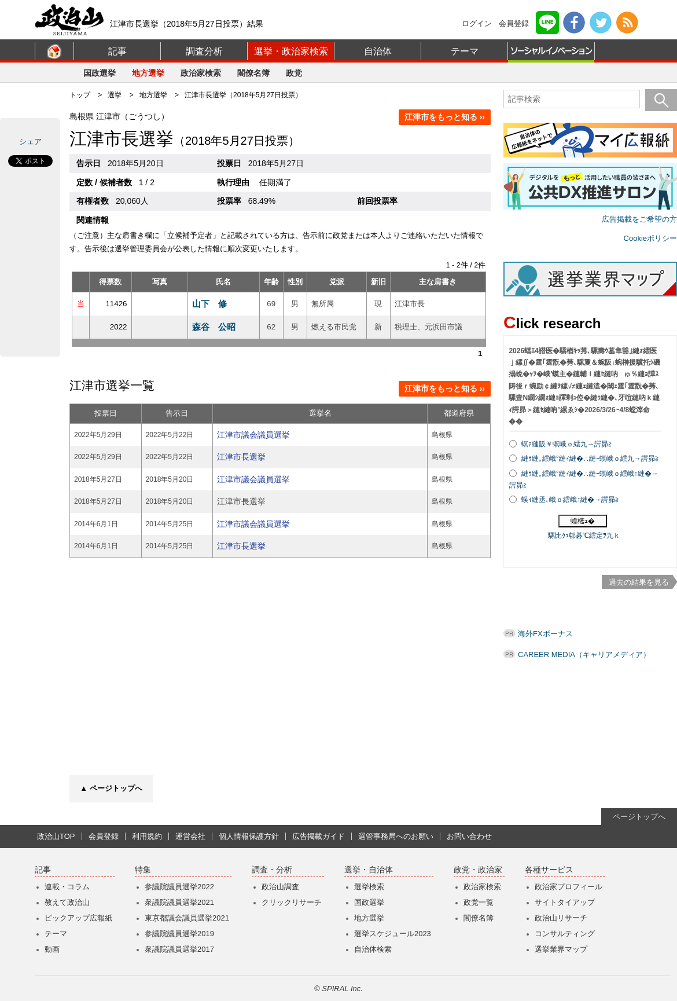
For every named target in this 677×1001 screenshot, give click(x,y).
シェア (30, 141)
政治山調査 (280, 886)
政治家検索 (201, 73)
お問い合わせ (469, 836)
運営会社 (190, 836)
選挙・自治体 (368, 870)
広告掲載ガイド (318, 836)
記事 (117, 51)
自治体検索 (373, 949)
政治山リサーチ (561, 918)
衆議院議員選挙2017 (179, 949)
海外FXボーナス (545, 633)
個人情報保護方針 (249, 836)
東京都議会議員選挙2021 (187, 918)
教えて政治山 (67, 902)
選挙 (115, 95)
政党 (294, 73)
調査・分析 (272, 870)
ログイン (477, 23)
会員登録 (514, 23)
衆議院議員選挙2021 (179, 902)
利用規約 (147, 836)
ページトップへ (639, 816)
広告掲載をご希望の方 (639, 219)
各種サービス (549, 870)
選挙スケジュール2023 (392, 933)
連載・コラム (67, 886)
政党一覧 (478, 902)
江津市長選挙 (241, 456)
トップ (79, 95)
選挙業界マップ (561, 949)
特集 (143, 870)
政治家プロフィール (568, 886)
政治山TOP (56, 836)
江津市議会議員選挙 (253, 434)
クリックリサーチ (292, 902)
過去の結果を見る (639, 582)
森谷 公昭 (214, 327)
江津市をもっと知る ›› (444, 117)
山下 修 (209, 304)
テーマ (465, 51)
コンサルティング (565, 933)
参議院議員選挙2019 (179, 933)
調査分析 (204, 51)
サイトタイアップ (565, 902)
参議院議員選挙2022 (179, 886)
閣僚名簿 (253, 73)
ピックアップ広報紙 (78, 918)
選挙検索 (369, 886)
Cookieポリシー (650, 238)
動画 (52, 949)
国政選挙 (99, 73)
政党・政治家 (478, 870)
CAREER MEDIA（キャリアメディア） (584, 654)
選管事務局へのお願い (395, 836)
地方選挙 (148, 73)
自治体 (378, 51)
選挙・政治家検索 (291, 51)
